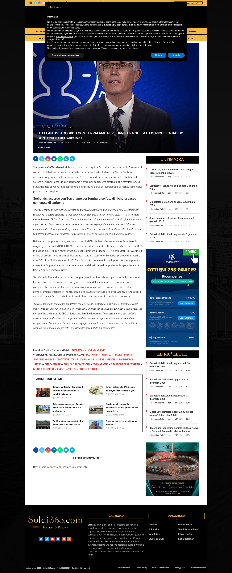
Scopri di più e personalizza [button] (65, 565)
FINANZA (56, 31)
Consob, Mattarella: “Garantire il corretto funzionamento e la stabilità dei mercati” (68, 390)
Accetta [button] (176, 565)
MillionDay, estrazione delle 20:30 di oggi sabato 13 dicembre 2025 (171, 413)
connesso (52, 467)
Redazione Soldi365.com (58, 142)
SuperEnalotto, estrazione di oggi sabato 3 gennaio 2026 (171, 220)
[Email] (53, 2)
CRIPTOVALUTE (114, 31)
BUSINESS (148, 31)
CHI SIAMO (74, 3)
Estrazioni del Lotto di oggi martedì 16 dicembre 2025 (169, 365)
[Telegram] (62, 2)
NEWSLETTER (92, 3)
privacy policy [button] (133, 531)
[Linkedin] (44, 2)
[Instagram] (39, 2)
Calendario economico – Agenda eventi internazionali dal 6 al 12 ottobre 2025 (68, 408)
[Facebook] (30, 2)
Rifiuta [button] (158, 565)
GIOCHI (162, 31)
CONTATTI (82, 3)
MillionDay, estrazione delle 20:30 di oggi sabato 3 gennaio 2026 (171, 171)
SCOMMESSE (177, 31)
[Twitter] (35, 2)
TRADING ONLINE (93, 31)
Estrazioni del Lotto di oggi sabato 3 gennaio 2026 (172, 236)
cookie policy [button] (74, 537)
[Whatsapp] (57, 2)
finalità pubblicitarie (64, 546)
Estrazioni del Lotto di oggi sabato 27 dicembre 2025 (169, 397)
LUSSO (192, 31)
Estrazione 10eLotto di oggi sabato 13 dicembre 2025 (169, 381)
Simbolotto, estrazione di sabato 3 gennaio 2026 (172, 204)
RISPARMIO (132, 31)
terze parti (93, 540)
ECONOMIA (41, 31)
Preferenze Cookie (198, 567)
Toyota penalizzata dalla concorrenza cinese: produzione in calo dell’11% (122, 408)
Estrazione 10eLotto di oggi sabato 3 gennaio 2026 (173, 187)
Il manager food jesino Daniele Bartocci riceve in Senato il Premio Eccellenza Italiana (173, 430)
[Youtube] (48, 2)
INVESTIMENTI (73, 31)
